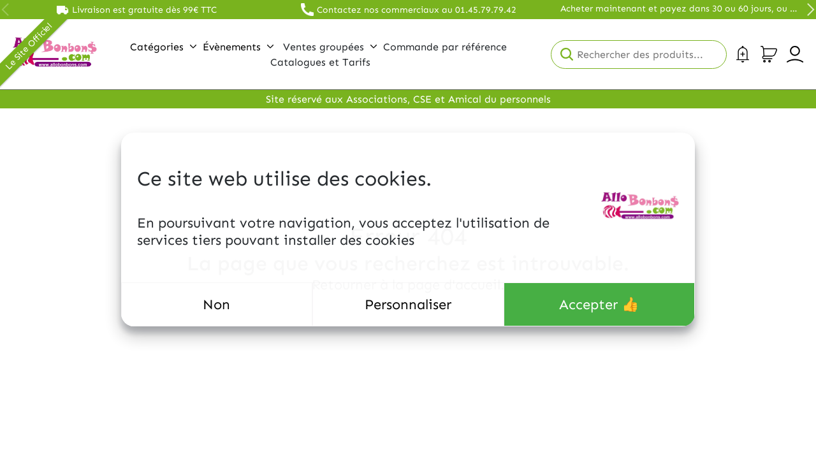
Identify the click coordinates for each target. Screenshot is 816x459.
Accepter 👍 (599, 304)
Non (216, 304)
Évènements (238, 47)
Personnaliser (408, 304)
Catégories (163, 47)
